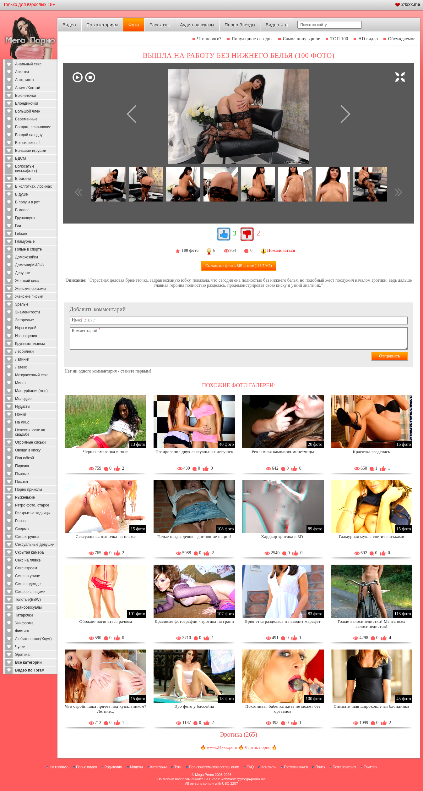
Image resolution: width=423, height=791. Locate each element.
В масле (22, 210)
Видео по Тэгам (29, 670)
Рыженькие (25, 497)
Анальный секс (28, 64)
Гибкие (21, 233)
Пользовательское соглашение (214, 767)
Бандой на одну (29, 135)
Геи (18, 226)
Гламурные (25, 241)
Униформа (24, 623)
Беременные (26, 119)
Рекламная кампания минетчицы (283, 451)
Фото (133, 24)
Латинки (22, 359)
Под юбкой (24, 458)
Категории (158, 767)
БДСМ (20, 158)
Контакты (268, 767)
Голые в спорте (28, 249)
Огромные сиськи (30, 442)
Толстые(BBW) (28, 599)
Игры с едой (25, 328)
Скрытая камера (29, 552)
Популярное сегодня (252, 38)
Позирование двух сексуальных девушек (194, 451)
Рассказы (159, 24)
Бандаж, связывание (33, 127)
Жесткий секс (27, 281)
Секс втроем (26, 568)
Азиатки (22, 72)
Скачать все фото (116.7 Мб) (238, 265)
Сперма (22, 529)
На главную (59, 767)
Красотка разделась (371, 451)
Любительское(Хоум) (33, 639)
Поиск (320, 767)
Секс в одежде (28, 584)
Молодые (23, 398)
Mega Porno (204, 775)
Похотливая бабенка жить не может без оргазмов (282, 709)
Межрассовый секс (31, 375)
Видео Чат (277, 24)
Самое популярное (301, 38)
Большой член (27, 111)
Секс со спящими (30, 591)
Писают (21, 481)
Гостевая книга (296, 767)
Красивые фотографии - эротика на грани (194, 621)
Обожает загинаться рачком (105, 621)
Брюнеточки (25, 95)
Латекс (21, 367)
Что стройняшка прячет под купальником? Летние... (105, 709)
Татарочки (24, 615)
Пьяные (22, 474)
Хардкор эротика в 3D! (283, 536)
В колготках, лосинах (33, 186)
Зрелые (22, 304)
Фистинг (22, 631)
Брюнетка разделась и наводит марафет (283, 621)
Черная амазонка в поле (105, 451)
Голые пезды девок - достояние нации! (194, 536)
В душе (21, 194)
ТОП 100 (339, 38)
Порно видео (86, 767)
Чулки (20, 646)
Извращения (26, 336)
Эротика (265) (238, 734)
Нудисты (22, 406)
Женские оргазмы (30, 288)
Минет (20, 383)
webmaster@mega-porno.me (243, 779)
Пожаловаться (344, 767)
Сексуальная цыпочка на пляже (106, 536)
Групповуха (25, 218)
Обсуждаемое (401, 38)
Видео (69, 24)
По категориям (102, 24)
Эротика (22, 654)
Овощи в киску (28, 450)
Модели (136, 767)
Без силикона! (27, 143)
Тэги (178, 767)
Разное (21, 521)
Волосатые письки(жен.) (26, 168)
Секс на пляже (28, 560)
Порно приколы (28, 489)
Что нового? (209, 38)
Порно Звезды (240, 24)
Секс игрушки (27, 536)
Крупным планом (30, 343)
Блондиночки (26, 103)
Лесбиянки (24, 351)
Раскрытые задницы (33, 513)
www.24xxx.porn (222, 747)
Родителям (113, 767)
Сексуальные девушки (34, 544)
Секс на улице (27, 576)
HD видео (368, 38)
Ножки (20, 414)
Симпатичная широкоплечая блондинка (371, 706)
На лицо (22, 422)
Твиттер (370, 767)
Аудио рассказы (197, 24)
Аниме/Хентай (27, 88)
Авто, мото (24, 80)
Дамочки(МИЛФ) (29, 265)
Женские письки (29, 296)
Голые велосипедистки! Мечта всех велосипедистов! (371, 624)
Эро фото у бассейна (194, 706)
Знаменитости (27, 312)
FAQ (250, 767)
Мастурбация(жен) (31, 391)
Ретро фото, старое (32, 505)
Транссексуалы (28, 607)
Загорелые (24, 320)
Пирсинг (22, 466)
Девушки (22, 273)
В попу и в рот (27, 202)
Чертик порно (257, 747)
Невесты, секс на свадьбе (30, 432)
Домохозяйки (26, 257)
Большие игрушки (30, 150)
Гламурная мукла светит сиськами (371, 536)
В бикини (23, 178)
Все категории (28, 662)
